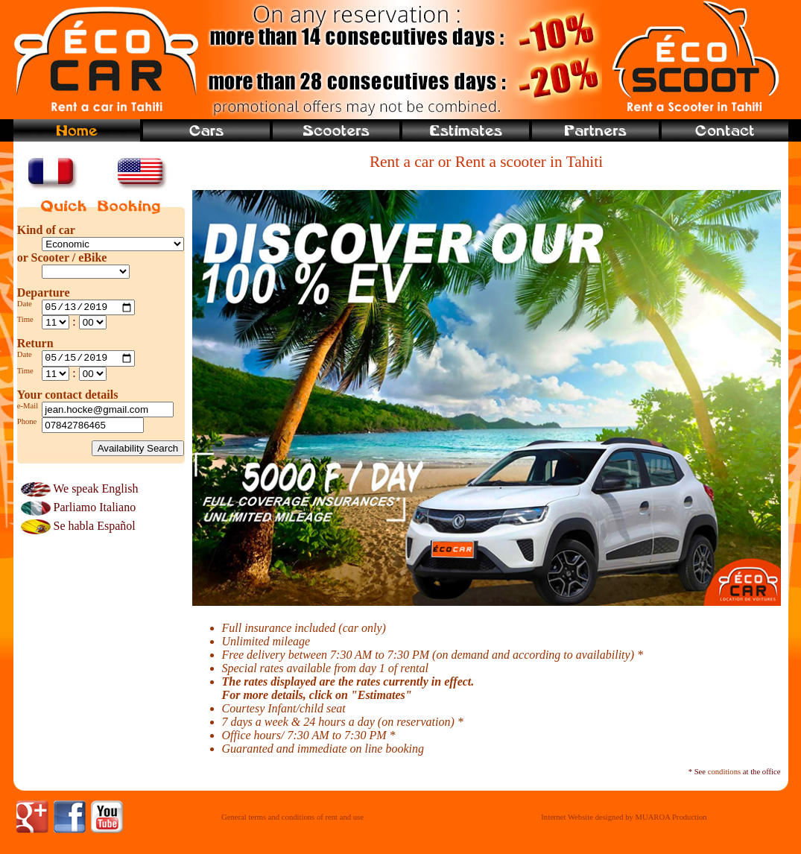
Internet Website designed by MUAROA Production (623, 817)
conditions (724, 772)
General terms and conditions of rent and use (292, 817)
